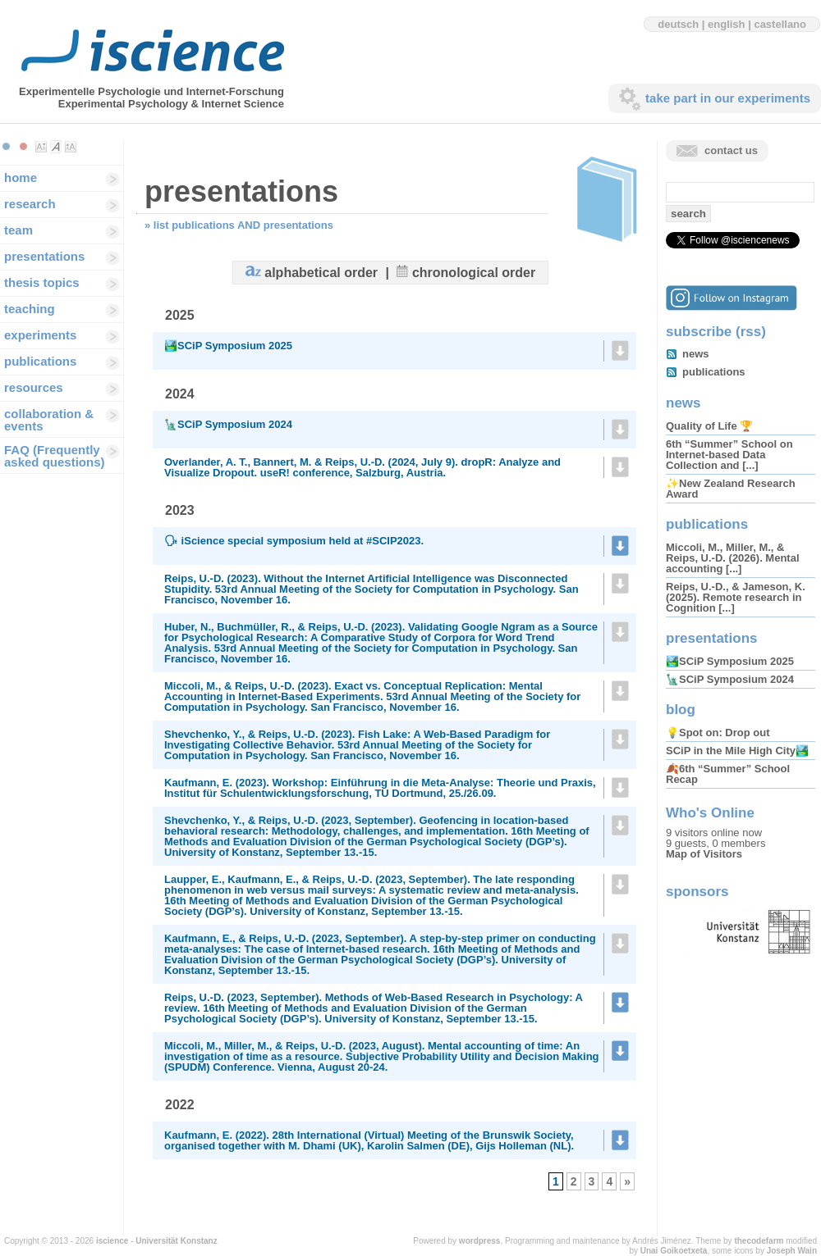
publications (40, 361)
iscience (112, 1240)
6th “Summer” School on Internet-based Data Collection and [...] (729, 454)
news (695, 354)
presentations (44, 256)
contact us (731, 150)
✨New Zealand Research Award (731, 488)
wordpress (480, 1240)
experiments (40, 335)
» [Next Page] (627, 1181)
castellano (780, 24)
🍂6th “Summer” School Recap (728, 773)
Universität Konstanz (176, 1240)
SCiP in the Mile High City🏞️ (737, 750)
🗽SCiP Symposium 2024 (228, 424)
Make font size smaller (41, 146)
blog (680, 709)
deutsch (678, 24)
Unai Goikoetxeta (674, 1250)
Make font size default (55, 146)
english (726, 24)
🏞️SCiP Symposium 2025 (228, 345)
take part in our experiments (727, 98)
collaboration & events (49, 420)
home (20, 177)
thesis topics (42, 282)
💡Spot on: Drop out (717, 732)
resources (33, 387)
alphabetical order (321, 273)
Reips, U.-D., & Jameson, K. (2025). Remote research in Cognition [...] (735, 597)
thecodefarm (758, 1240)
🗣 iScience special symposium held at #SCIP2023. (294, 541)
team (18, 230)
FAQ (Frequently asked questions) (54, 456)
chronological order (473, 273)
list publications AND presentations (243, 225)
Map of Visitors (704, 854)
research (30, 204)
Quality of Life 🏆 (709, 426)
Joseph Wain (792, 1250)
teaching (29, 309)
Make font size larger (70, 146)
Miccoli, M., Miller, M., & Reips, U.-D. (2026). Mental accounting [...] (733, 558)
